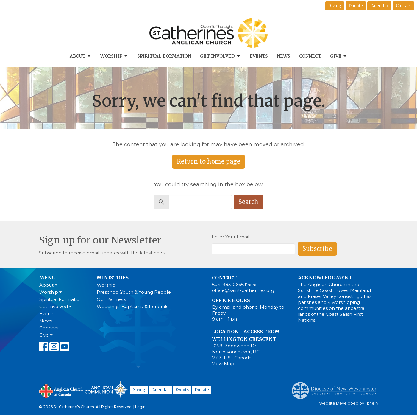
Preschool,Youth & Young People (134, 292)
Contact (403, 5)
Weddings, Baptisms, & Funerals (132, 306)
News (283, 56)
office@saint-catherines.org (243, 290)
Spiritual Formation (164, 56)
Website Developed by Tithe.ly (348, 403)
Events (259, 56)
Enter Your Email (230, 237)
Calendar (379, 5)
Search (248, 202)
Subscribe (317, 248)
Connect (310, 56)
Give (338, 56)
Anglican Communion (107, 389)
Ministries (112, 278)
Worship (114, 56)
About (80, 56)
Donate (356, 5)
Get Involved (220, 56)
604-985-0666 (228, 284)
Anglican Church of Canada (61, 390)
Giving (334, 5)
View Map (223, 363)
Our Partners (111, 299)
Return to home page (208, 161)
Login (140, 407)
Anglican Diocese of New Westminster (336, 387)
